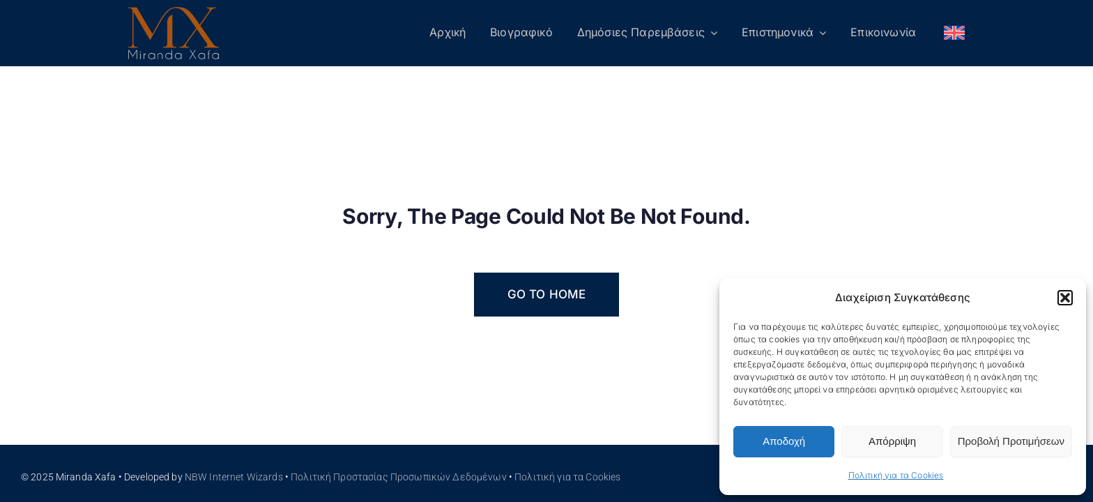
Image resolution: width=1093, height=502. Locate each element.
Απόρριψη (892, 441)
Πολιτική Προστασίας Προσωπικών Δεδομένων (399, 476)
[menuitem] (954, 33)
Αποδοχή (784, 441)
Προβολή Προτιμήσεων (1011, 441)
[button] (1065, 298)
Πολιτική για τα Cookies (896, 475)
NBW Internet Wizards (234, 476)
